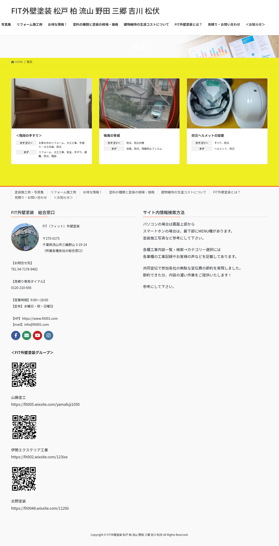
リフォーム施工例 (63, 192)
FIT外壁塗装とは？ (226, 192)
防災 (59, 147)
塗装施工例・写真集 (29, 192)
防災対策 (139, 143)
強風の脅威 (112, 135)
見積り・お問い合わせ (31, 197)
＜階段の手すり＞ (29, 135)
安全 (69, 152)
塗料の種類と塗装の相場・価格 (132, 192)
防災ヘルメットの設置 (208, 135)
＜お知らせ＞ (63, 197)
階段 (53, 156)
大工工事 (72, 143)
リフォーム (45, 152)
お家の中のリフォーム (51, 143)
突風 (129, 148)
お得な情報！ (92, 192)
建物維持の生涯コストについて (184, 192)
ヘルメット (220, 148)
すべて (217, 143)
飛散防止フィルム (152, 148)
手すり (78, 152)
